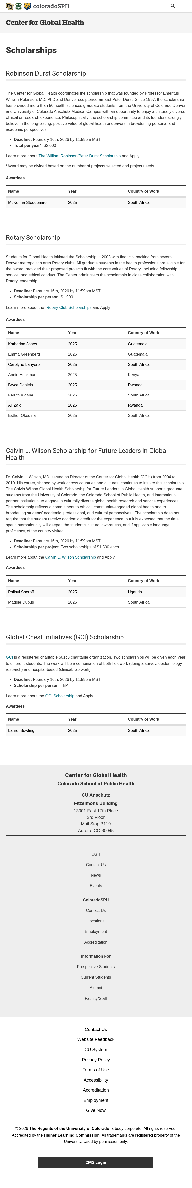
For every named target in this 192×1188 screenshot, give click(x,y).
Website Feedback (96, 1039)
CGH (96, 854)
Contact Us (96, 865)
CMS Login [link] (96, 1162)
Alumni (96, 988)
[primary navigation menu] (181, 6)
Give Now (96, 1110)
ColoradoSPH (96, 900)
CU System (95, 1049)
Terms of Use (96, 1069)
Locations (96, 921)
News (96, 875)
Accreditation (96, 942)
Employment (96, 931)
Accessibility (96, 1080)
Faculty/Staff (96, 998)
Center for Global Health (45, 22)
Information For (96, 956)
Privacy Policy (96, 1059)
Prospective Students (96, 967)
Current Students (96, 977)
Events (96, 886)
